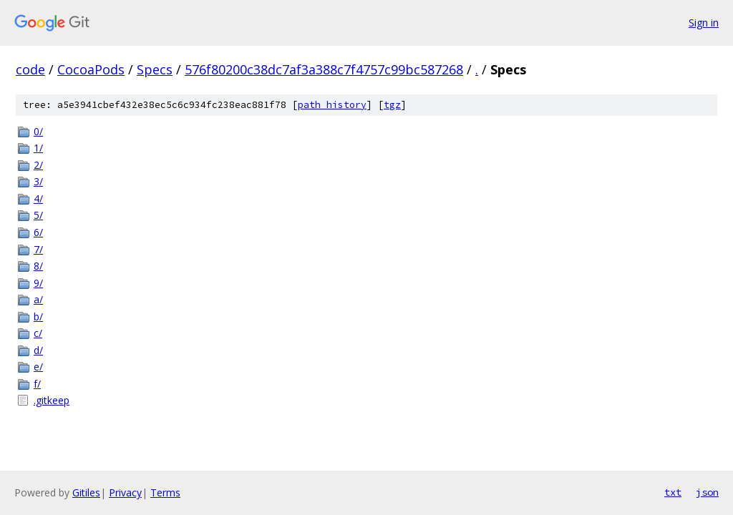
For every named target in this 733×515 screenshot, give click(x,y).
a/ (38, 299)
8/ (38, 266)
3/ (38, 181)
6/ (38, 232)
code (30, 69)
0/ (38, 131)
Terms (165, 492)
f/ (37, 384)
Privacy (125, 492)
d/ (38, 350)
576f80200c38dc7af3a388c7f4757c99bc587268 (324, 69)
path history (332, 105)
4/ (38, 198)
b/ (38, 316)
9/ (38, 283)
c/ (38, 333)
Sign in (704, 22)
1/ (38, 147)
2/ (38, 165)
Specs (155, 69)
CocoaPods (91, 69)
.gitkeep (51, 400)
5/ (38, 215)
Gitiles (86, 492)
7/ (38, 249)
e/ (38, 366)
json (707, 492)
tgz (392, 105)
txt (672, 492)
